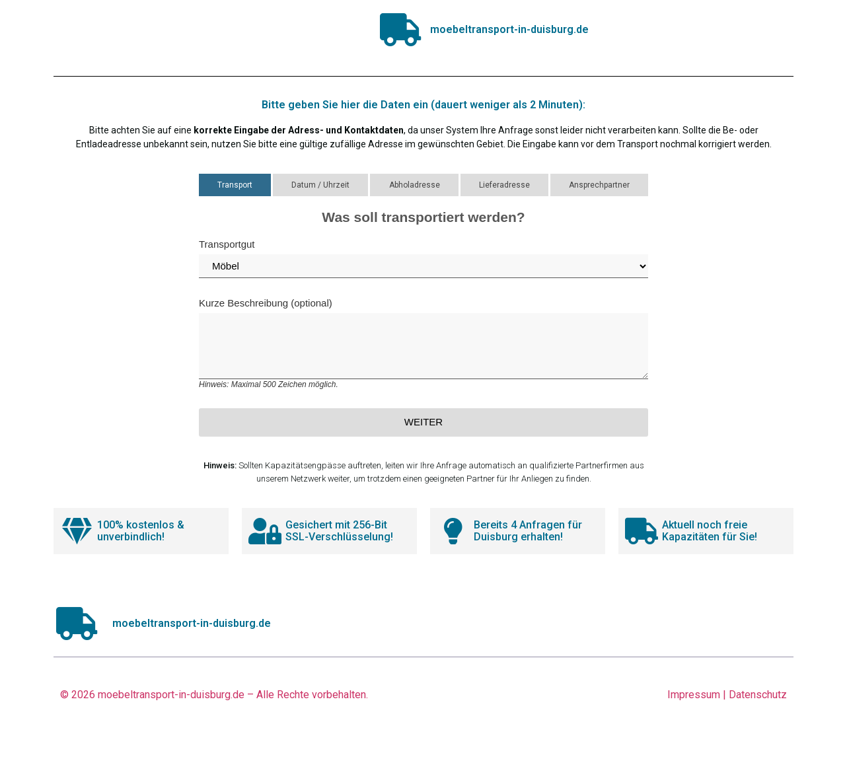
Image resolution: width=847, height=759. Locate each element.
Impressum (693, 694)
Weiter (423, 421)
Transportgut (423, 258)
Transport (234, 185)
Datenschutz (758, 694)
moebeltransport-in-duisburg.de (171, 694)
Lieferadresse (504, 185)
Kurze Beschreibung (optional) (423, 343)
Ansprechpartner (599, 185)
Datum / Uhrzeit (320, 185)
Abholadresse (414, 185)
